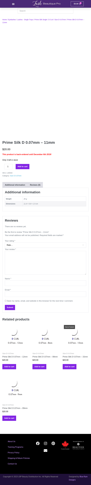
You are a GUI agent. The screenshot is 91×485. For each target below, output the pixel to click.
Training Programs (15, 447)
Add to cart (22, 167)
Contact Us (12, 464)
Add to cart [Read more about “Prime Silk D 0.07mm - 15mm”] (70, 367)
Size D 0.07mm (60, 20)
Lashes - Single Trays (25, 20)
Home (4, 20)
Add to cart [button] (9, 367)
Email (8, 290)
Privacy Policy (13, 452)
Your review (10, 249)
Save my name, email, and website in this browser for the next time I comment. (40, 301)
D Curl (50, 20)
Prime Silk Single (41, 20)
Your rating (10, 241)
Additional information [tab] (15, 185)
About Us (11, 441)
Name (8, 279)
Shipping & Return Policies (19, 458)
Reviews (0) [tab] (35, 185)
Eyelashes (12, 20)
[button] (13, 4)
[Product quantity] (8, 166)
